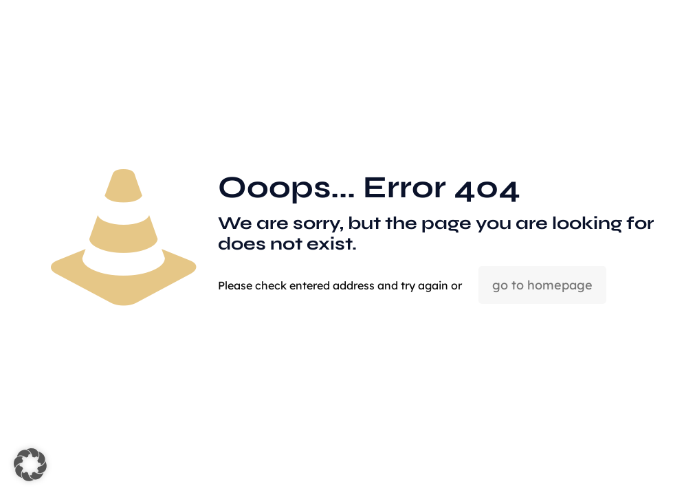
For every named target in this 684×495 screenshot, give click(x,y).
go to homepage (542, 285)
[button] (30, 464)
